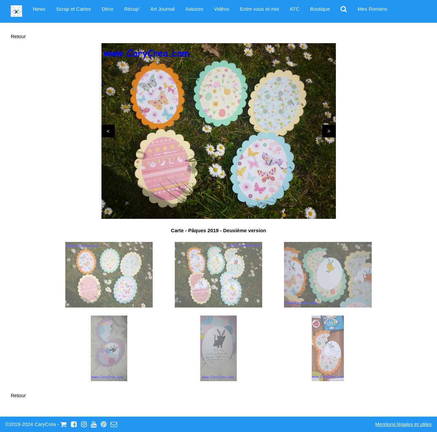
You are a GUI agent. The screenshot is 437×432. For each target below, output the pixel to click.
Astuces (194, 9)
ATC (294, 9)
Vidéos (221, 9)
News (39, 9)
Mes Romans (372, 9)
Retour (18, 36)
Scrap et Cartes (73, 9)
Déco (108, 9)
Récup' (132, 9)
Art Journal (162, 9)
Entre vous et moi (259, 9)
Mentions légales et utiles (403, 424)
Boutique (320, 9)
